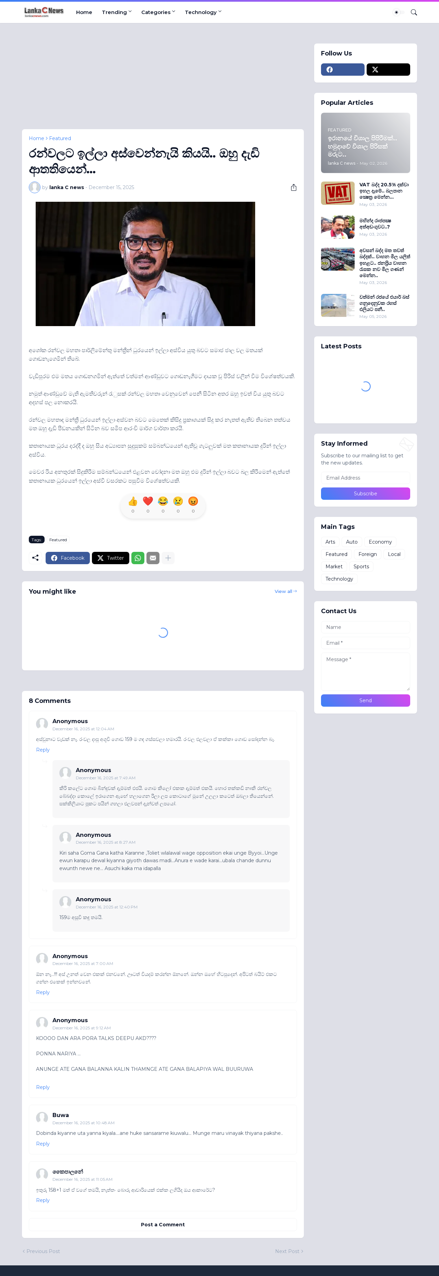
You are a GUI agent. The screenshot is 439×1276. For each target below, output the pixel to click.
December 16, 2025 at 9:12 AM (81, 1027)
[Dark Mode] (399, 12)
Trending (114, 12)
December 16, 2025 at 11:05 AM (82, 1179)
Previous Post (43, 1251)
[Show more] (168, 558)
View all (283, 591)
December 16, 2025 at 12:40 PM (107, 906)
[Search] (411, 12)
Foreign (367, 554)
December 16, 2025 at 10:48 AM (83, 1122)
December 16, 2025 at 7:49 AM (105, 777)
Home (84, 12)
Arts (330, 542)
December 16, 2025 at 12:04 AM (83, 728)
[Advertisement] (163, 81)
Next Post (287, 1251)
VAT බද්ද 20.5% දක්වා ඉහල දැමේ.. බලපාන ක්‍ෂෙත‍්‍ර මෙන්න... (384, 191)
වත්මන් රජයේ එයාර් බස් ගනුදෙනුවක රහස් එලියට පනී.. (384, 303)
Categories (155, 12)
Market (334, 566)
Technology (201, 12)
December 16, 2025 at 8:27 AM (105, 842)
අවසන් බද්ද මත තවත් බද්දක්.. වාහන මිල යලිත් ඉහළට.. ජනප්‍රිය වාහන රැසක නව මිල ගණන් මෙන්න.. (384, 262)
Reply (43, 750)
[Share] (291, 187)
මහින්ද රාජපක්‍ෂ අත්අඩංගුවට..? (375, 224)
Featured (60, 138)
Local (394, 554)
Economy (380, 542)
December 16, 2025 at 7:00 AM (82, 963)
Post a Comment (163, 1225)
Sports (361, 566)
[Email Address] (365, 478)
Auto (352, 542)
